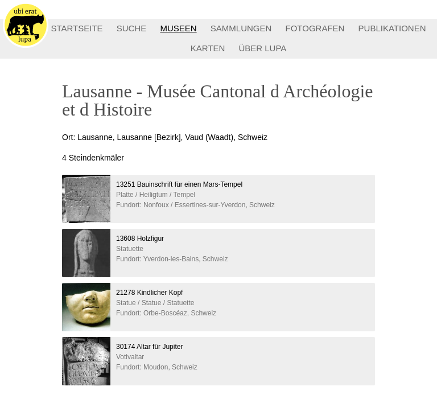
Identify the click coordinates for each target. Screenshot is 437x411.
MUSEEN (178, 28)
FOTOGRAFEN (315, 28)
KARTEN (208, 48)
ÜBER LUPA (262, 48)
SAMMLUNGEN (241, 28)
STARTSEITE (76, 28)
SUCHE (132, 28)
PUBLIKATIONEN (392, 28)
